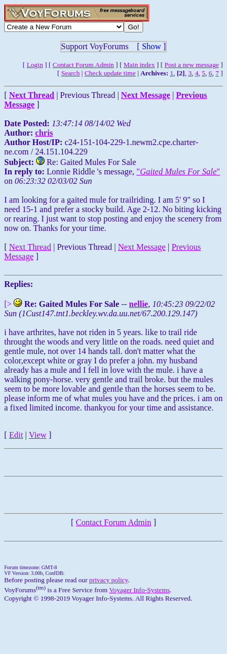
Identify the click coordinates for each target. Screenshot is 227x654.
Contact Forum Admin (83, 65)
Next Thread (30, 246)
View (38, 434)
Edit (16, 434)
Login (35, 65)
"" (178, 171)
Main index (139, 65)
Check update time (109, 73)
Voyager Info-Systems (139, 590)
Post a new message (192, 65)
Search (70, 73)
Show (151, 46)
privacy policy (108, 580)
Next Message (142, 246)
